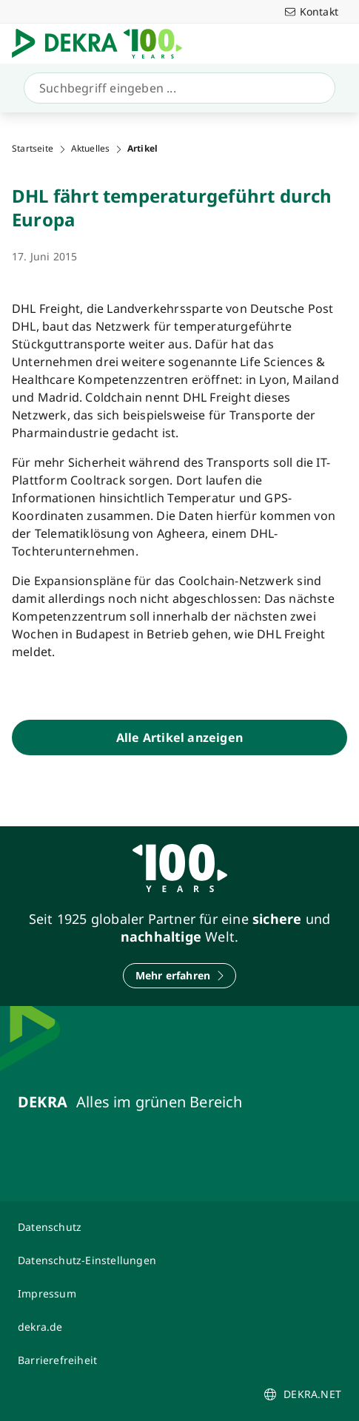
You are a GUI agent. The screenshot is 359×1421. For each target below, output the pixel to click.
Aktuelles (90, 149)
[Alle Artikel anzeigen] (179, 737)
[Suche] (176, 88)
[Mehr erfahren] (180, 975)
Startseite (32, 149)
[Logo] (103, 44)
